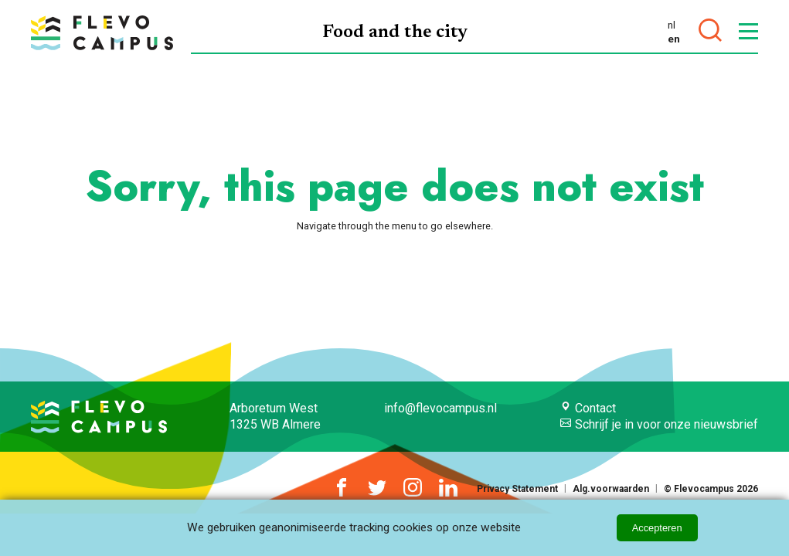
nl (671, 25)
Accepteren (657, 528)
